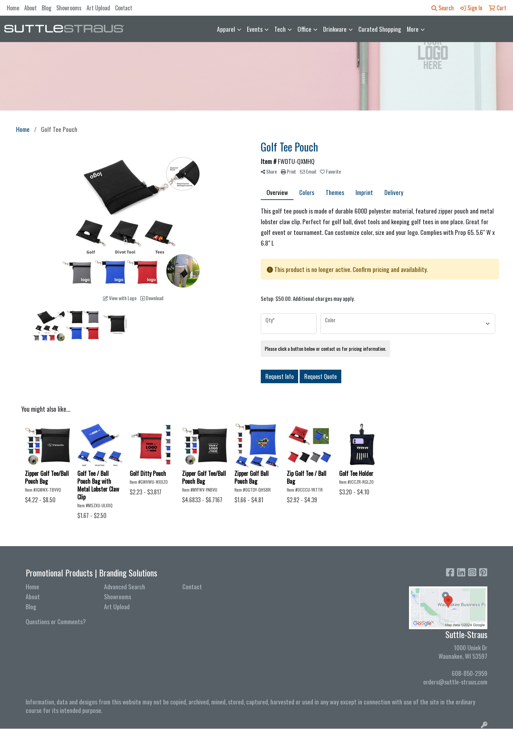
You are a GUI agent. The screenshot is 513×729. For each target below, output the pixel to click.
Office (304, 29)
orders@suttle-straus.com (455, 681)
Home (13, 8)
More (413, 29)
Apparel (226, 29)
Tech (280, 29)
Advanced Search (124, 586)
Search (442, 8)
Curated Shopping (379, 29)
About (30, 8)
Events (255, 29)
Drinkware (335, 29)
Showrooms (69, 8)
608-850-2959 (469, 673)
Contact (123, 8)
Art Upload (98, 8)
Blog (46, 8)
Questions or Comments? (56, 621)
